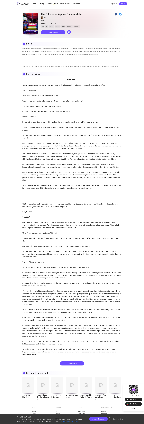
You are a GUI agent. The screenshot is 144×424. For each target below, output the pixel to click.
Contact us (34, 413)
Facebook (133, 408)
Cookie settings (118, 419)
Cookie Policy (65, 421)
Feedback (57, 413)
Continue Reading (72, 363)
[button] (53, 32)
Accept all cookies (98, 419)
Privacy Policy (74, 421)
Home (34, 4)
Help (56, 411)
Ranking (41, 4)
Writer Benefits (65, 4)
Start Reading (53, 32)
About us (34, 411)
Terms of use (81, 411)
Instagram (104, 413)
